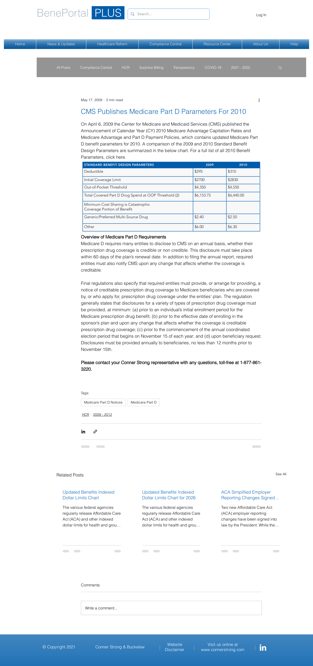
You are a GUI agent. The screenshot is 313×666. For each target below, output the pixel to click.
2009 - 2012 (102, 414)
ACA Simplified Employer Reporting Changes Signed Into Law (248, 494)
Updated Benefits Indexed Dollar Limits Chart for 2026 (169, 494)
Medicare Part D (143, 402)
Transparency (184, 67)
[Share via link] (95, 431)
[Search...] (168, 14)
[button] (280, 67)
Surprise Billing (151, 67)
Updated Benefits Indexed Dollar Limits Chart (88, 494)
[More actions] (259, 100)
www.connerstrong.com (222, 649)
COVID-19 (213, 67)
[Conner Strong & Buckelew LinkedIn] (263, 647)
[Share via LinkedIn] (83, 431)
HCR (126, 67)
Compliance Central (96, 67)
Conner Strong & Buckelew (120, 646)
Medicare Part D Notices (103, 402)
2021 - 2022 (240, 67)
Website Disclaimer (174, 647)
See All (281, 474)
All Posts (63, 67)
